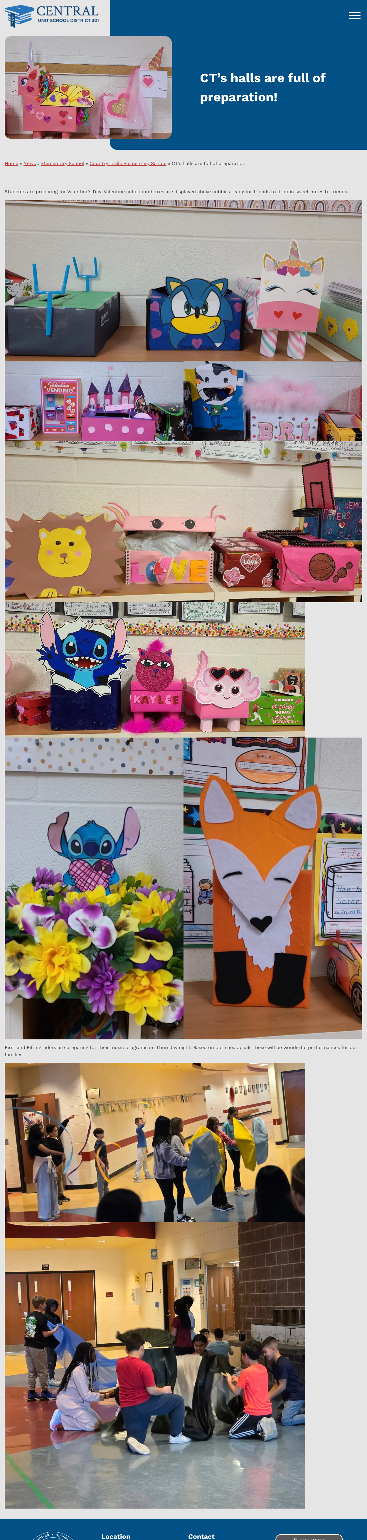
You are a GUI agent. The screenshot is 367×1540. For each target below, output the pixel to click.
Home (11, 163)
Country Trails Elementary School (128, 163)
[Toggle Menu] (355, 15)
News (29, 163)
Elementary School (62, 163)
